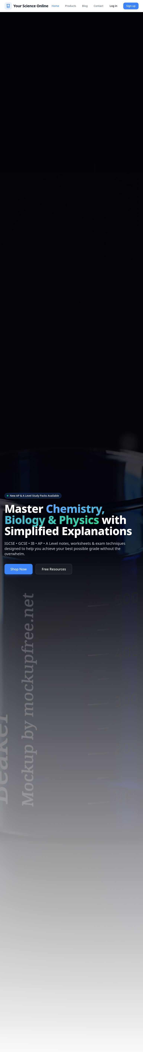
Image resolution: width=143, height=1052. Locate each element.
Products (70, 6)
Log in (113, 6)
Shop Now (18, 569)
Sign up (131, 6)
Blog (85, 6)
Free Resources (54, 569)
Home (55, 6)
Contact (98, 6)
